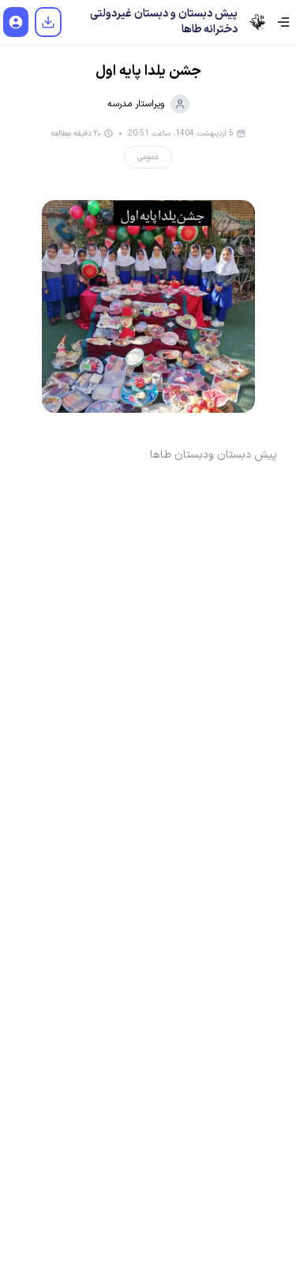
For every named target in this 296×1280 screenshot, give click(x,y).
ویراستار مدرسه (148, 104)
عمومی (148, 157)
